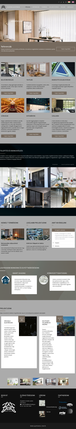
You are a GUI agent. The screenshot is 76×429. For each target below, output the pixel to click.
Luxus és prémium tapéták (67, 164)
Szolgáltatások (54, 7)
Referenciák (36, 7)
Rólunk (63, 7)
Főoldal (27, 7)
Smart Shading (19, 273)
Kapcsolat (70, 7)
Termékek (44, 7)
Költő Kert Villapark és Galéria (46, 322)
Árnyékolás (55, 164)
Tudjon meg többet (65, 49)
